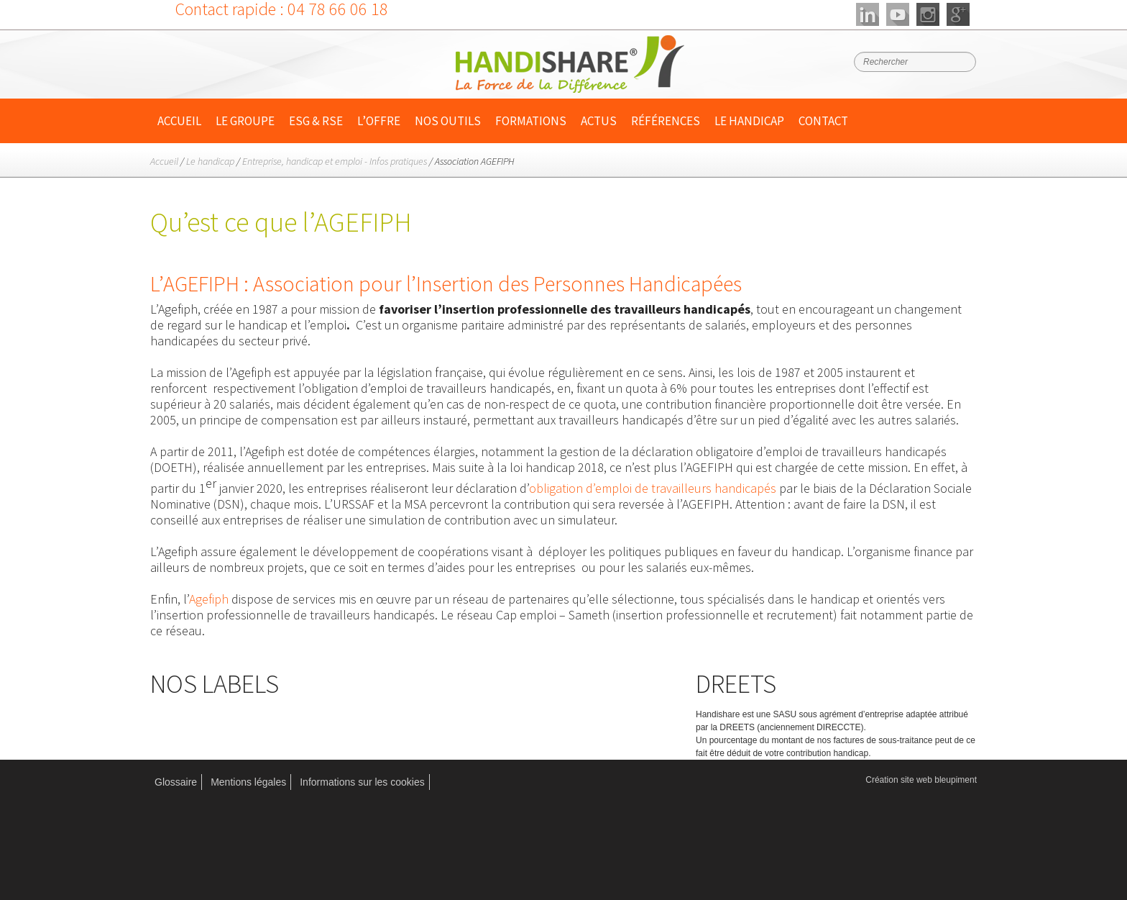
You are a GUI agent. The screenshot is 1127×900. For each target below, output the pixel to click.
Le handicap (749, 121)
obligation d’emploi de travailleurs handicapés (652, 488)
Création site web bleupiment (921, 780)
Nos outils (448, 121)
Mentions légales (248, 782)
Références (665, 121)
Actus (599, 121)
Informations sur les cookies (362, 782)
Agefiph (209, 599)
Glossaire (176, 782)
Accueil (179, 121)
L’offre (378, 121)
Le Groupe (245, 121)
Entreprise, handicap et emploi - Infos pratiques (334, 161)
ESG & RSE (316, 121)
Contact (823, 121)
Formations (530, 121)
